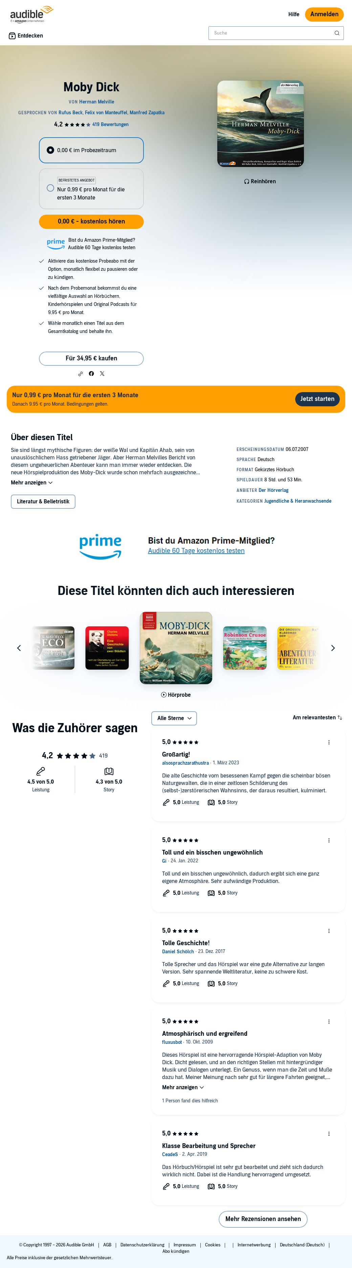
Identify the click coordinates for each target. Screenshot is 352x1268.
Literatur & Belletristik (43, 501)
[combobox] (276, 33)
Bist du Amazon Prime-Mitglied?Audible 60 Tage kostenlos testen (101, 243)
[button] (80, 374)
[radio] (91, 150)
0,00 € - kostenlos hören (91, 221)
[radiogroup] (91, 173)
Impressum (185, 1245)
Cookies (213, 1245)
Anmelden (324, 14)
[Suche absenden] (338, 33)
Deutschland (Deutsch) (303, 1245)
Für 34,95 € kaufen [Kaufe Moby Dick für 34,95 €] (91, 358)
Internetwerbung (255, 1245)
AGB (107, 1245)
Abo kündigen (175, 1251)
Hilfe (294, 14)
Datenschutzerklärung (143, 1245)
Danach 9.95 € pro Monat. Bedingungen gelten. (75, 399)
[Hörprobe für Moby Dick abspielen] (176, 695)
